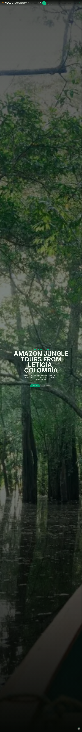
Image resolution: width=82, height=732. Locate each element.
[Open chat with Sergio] (79, 729)
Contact (64, 3)
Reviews (59, 3)
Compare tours (35, 385)
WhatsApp (76, 3)
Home (32, 3)
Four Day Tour (48, 3)
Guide (55, 3)
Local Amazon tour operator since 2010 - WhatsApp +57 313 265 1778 (22, 3)
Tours (35, 3)
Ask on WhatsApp (46, 385)
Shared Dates (39, 3)
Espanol (69, 3)
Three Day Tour (44, 3)
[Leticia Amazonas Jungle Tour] (8, 3)
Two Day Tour (52, 3)
